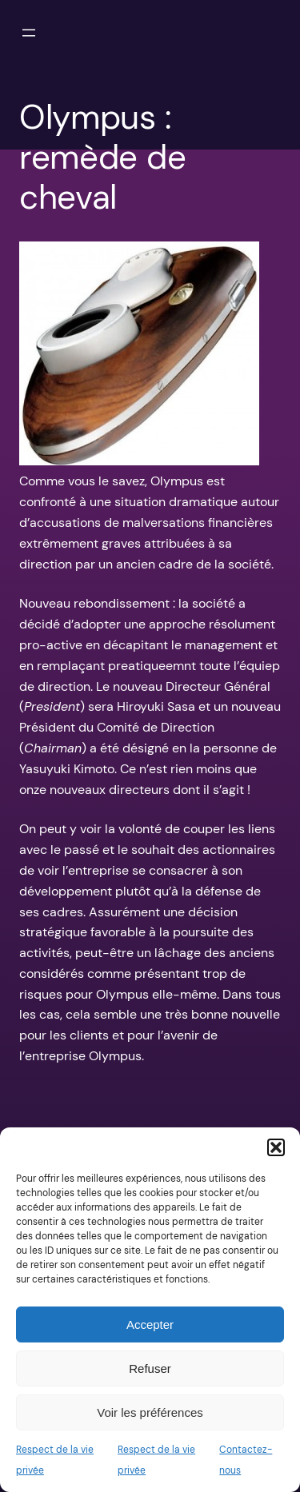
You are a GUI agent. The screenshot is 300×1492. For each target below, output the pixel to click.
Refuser (150, 1368)
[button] (276, 1147)
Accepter (150, 1324)
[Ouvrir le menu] (28, 32)
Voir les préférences (150, 1412)
